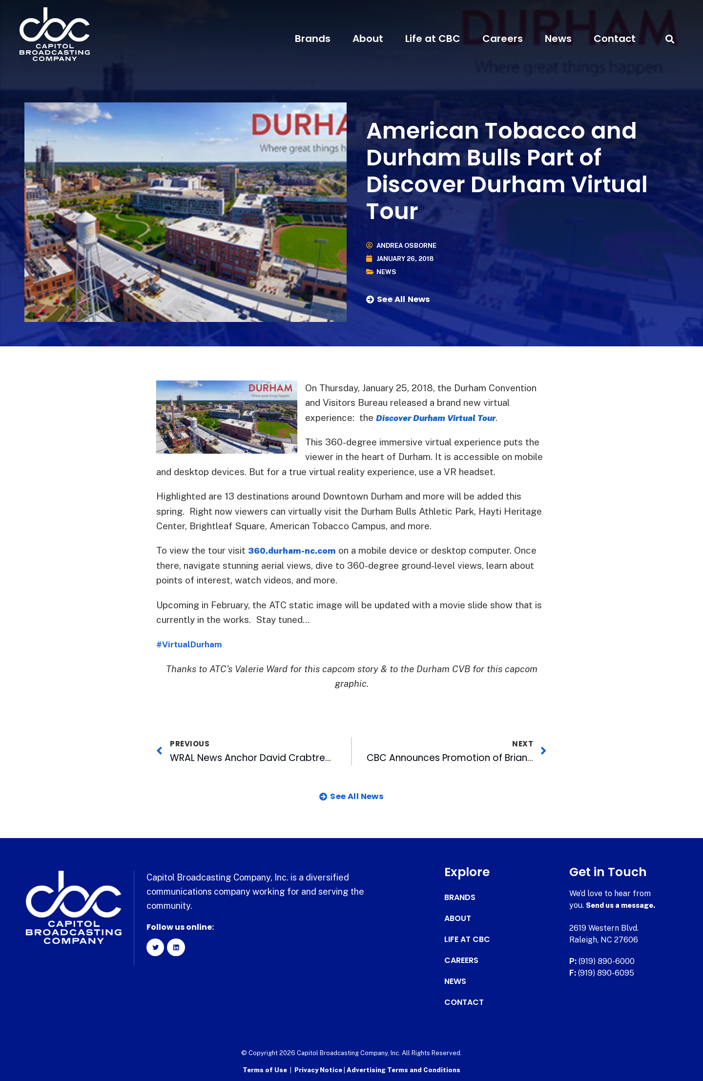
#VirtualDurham (192, 644)
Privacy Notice (319, 1069)
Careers (502, 38)
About (367, 38)
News (558, 38)
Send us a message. (624, 905)
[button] (670, 39)
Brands (313, 38)
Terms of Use (265, 1069)
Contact (615, 38)
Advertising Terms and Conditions (403, 1069)
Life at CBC (432, 38)
